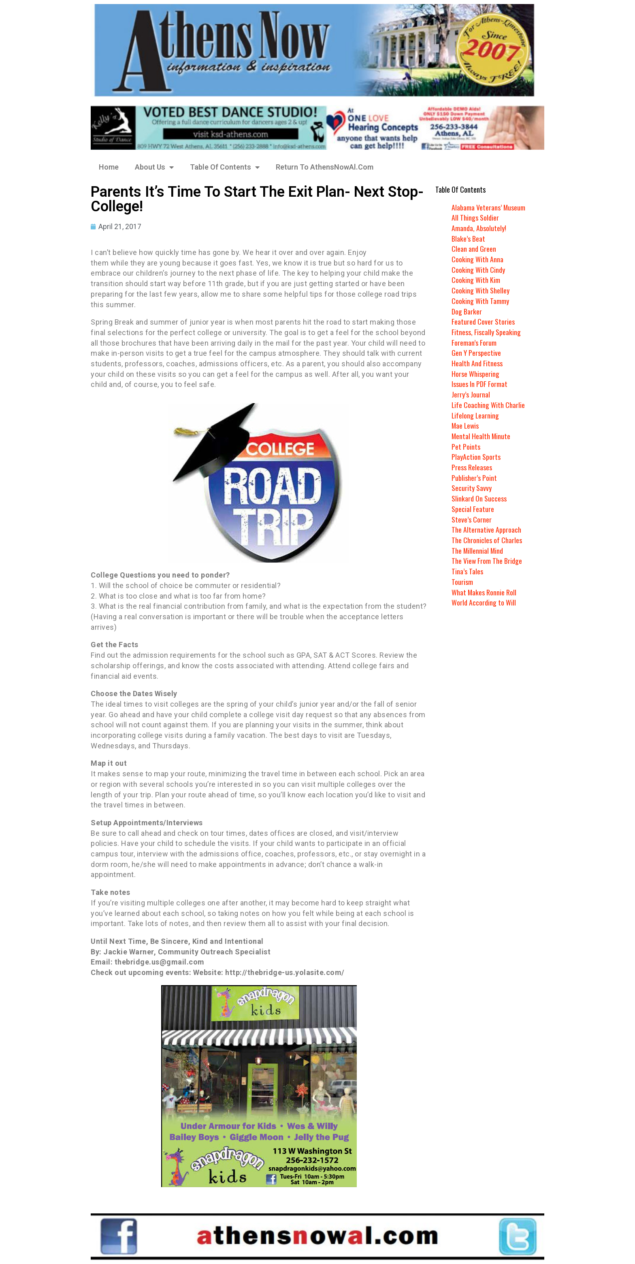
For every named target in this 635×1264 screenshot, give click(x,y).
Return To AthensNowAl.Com (324, 167)
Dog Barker (467, 311)
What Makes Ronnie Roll (484, 592)
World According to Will (484, 602)
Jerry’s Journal (471, 394)
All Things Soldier (475, 217)
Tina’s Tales (467, 571)
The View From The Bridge (487, 560)
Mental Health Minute (481, 436)
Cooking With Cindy (478, 269)
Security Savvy (472, 487)
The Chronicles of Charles (487, 540)
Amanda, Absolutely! (479, 228)
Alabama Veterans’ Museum (489, 207)
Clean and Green (474, 248)
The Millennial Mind (478, 550)
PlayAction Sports (476, 456)
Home (109, 167)
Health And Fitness (477, 363)
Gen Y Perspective (476, 352)
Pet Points (466, 446)
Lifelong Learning (476, 415)
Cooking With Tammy (480, 300)
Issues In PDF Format (479, 383)
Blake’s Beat (468, 238)
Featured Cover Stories (483, 321)
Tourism (462, 581)
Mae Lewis (466, 425)
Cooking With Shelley (480, 290)
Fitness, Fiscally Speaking (486, 332)
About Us (154, 167)
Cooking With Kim (476, 279)
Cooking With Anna (477, 259)
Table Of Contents (225, 167)
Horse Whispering (475, 373)
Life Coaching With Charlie (488, 404)
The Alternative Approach (486, 529)
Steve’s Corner (472, 519)
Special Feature (473, 508)
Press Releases (472, 467)
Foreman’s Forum (474, 342)
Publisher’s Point (474, 477)
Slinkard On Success (479, 498)
